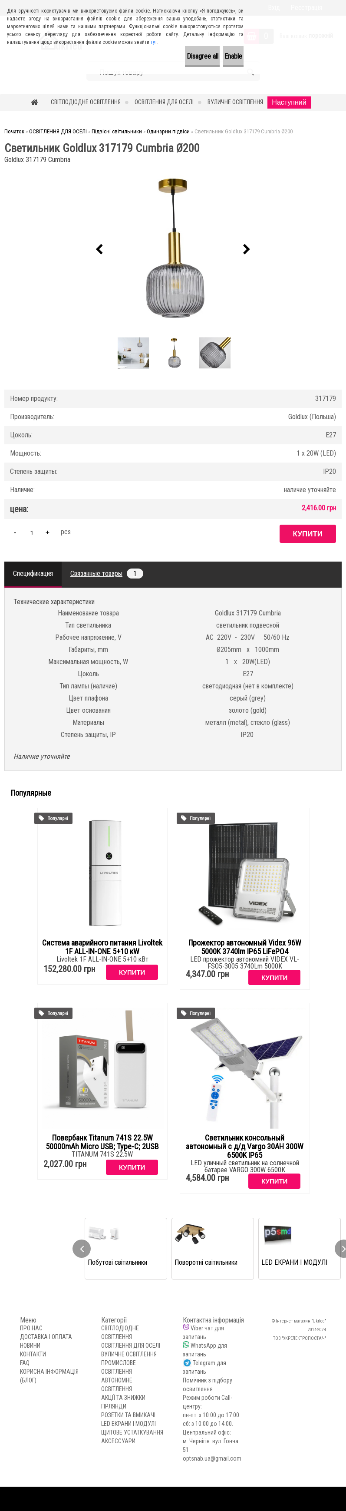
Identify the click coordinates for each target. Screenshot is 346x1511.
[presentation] (99, 250)
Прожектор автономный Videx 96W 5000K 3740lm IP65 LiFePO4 (244, 947)
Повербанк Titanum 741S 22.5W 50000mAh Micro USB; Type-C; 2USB (102, 1142)
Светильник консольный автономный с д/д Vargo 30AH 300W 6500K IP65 (244, 1147)
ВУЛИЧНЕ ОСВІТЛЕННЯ (235, 102)
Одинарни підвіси (168, 131)
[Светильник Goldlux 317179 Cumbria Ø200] (173, 249)
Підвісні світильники (117, 131)
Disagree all (174, 56)
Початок (14, 131)
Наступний (289, 102)
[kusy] (31, 532)
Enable (224, 56)
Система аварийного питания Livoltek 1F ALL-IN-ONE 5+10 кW (102, 947)
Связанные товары (106, 573)
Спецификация (33, 573)
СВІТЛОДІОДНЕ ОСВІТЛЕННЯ (86, 102)
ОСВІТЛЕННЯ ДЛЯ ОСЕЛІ (164, 102)
